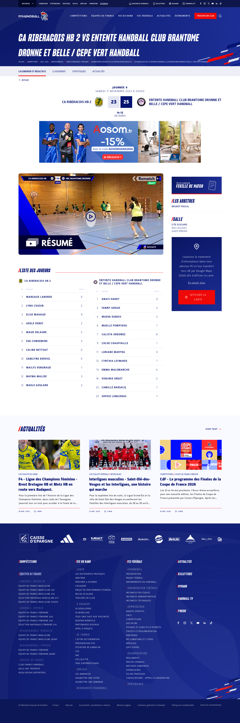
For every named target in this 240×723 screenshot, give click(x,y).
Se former (83, 634)
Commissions (136, 606)
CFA (77, 651)
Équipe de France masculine (34, 586)
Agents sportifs (135, 611)
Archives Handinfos (137, 666)
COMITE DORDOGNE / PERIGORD (77, 62)
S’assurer (80, 586)
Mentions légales (124, 705)
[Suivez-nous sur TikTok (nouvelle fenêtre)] (221, 4)
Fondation (93, 4)
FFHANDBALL (135, 569)
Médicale (131, 643)
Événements (182, 16)
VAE (77, 655)
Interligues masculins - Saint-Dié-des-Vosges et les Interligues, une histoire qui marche (120, 484)
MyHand (182, 586)
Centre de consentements (211, 705)
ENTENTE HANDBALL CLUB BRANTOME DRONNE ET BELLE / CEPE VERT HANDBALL (185, 102)
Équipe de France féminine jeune (36, 654)
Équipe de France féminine (33, 612)
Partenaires (55, 4)
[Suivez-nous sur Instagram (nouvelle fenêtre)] (205, 4)
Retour (23, 80)
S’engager (83, 604)
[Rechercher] (220, 16)
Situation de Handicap (87, 647)
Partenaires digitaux (87, 624)
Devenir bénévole (85, 620)
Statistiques (79, 71)
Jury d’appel (133, 647)
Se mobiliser (82, 612)
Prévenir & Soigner (86, 582)
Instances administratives (141, 596)
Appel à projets (84, 628)
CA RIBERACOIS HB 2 (76, 102)
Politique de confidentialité (183, 705)
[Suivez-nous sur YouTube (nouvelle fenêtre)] (213, 4)
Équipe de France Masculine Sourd (38, 602)
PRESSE (182, 611)
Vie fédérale (145, 16)
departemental (57, 62)
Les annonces (83, 674)
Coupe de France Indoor (186, 474)
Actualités (164, 16)
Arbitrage (132, 635)
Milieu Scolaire (84, 594)
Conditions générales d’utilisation (151, 705)
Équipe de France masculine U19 (36, 594)
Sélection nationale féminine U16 (37, 624)
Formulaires (133, 670)
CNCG (129, 615)
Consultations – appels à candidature (148, 678)
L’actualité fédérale (99, 474)
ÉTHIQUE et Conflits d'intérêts (143, 627)
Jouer (80, 569)
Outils (75, 4)
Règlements (133, 658)
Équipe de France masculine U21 (36, 590)
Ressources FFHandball (92, 688)
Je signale (104, 4)
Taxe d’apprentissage (87, 663)
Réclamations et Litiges (139, 639)
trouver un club (205, 16)
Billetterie (185, 574)
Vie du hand (125, 16)
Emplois (83, 4)
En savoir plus (196, 282)
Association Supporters (32, 672)
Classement (59, 71)
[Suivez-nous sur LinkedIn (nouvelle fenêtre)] (217, 4)
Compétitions (78, 16)
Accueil (21, 62)
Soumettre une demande (89, 682)
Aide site (69, 705)
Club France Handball (31, 664)
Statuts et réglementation (141, 631)
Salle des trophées (29, 668)
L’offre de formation (87, 639)
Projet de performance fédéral (93, 590)
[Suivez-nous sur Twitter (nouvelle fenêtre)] (209, 4)
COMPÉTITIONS (133, 619)
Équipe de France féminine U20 (35, 616)
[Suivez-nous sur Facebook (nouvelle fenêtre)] (201, 4)
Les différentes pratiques (90, 574)
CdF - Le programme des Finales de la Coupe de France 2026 (190, 482)
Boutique (66, 4)
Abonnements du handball (141, 582)
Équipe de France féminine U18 (35, 620)
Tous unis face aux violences (92, 616)
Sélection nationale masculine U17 (38, 598)
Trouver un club (85, 598)
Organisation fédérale (143, 588)
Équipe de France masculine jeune (37, 639)
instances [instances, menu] (28, 3)
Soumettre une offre (87, 678)
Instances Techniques (138, 600)
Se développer (83, 608)
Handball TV (185, 598)
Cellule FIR (81, 659)
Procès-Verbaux (135, 662)
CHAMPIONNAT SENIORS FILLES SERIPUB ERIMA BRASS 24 (111, 62)
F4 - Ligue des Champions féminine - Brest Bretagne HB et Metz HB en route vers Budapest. (47, 484)
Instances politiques (138, 592)
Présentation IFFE (85, 643)
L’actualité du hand (28, 474)
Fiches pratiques (135, 674)
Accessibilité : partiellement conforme (94, 705)
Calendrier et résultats (32, 71)
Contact (55, 705)
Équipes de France (102, 16)
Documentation (137, 653)
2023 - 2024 (44, 62)
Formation (43, 4)
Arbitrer (80, 578)
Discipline (131, 623)
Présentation (133, 574)
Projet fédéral (134, 578)
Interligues (115, 474)
